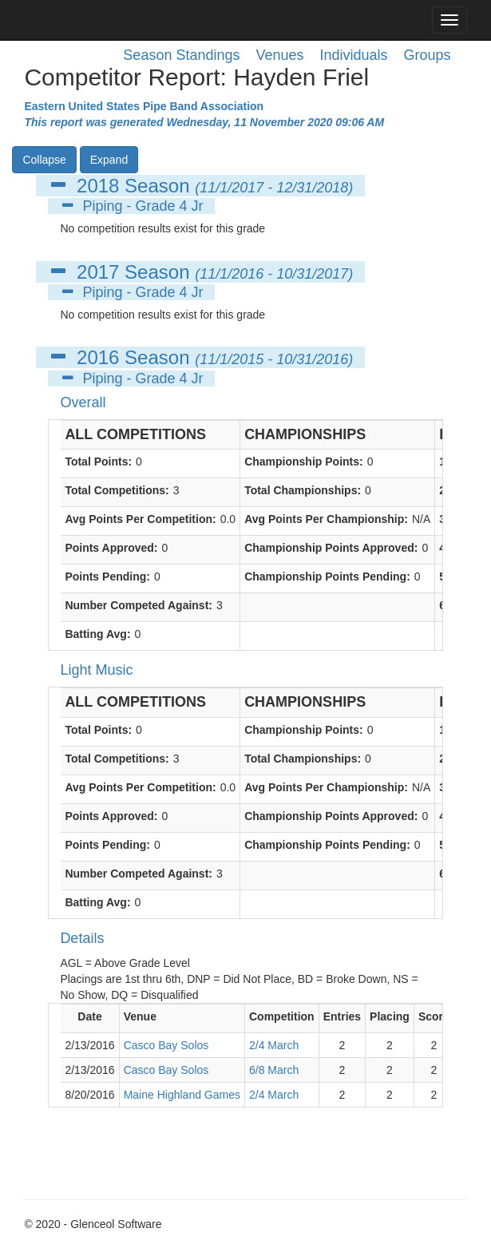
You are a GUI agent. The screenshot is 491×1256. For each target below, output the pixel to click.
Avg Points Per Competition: (140, 519)
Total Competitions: (116, 490)
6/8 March (274, 1070)
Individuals (354, 55)
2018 (98, 185)
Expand (109, 159)
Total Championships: (302, 490)
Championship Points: (303, 461)
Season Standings (181, 55)
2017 (98, 272)
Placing (390, 1016)
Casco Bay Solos (166, 1045)
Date (89, 1016)
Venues (279, 55)
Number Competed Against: (138, 605)
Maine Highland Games (182, 1094)
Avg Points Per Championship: (326, 519)
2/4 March (274, 1045)
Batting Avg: (97, 634)
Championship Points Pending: (327, 576)
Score (433, 1016)
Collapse (43, 159)
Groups (427, 55)
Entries (342, 1016)
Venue (140, 1016)
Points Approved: (111, 547)
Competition (282, 1016)
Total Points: (98, 461)
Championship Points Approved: (331, 547)
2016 (98, 357)
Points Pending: (107, 576)
